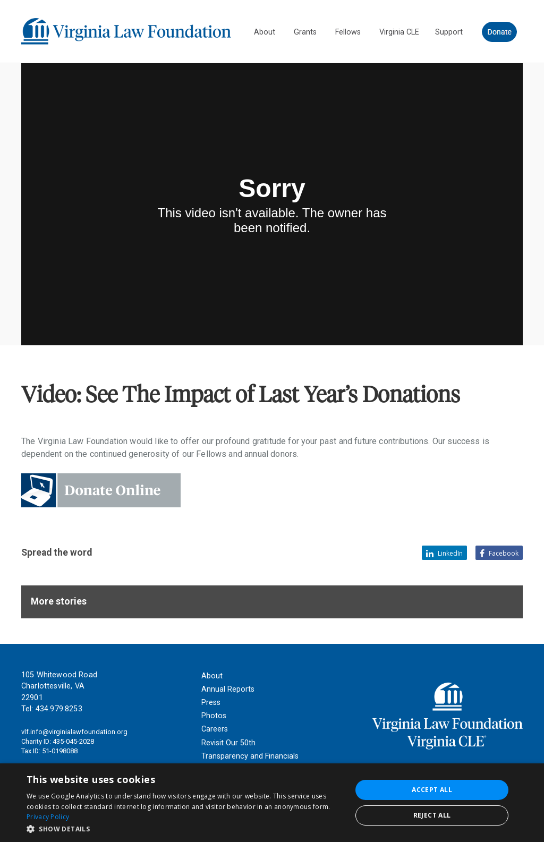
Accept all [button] (432, 789)
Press (210, 702)
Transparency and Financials (250, 756)
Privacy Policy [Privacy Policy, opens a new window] (48, 816)
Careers (214, 729)
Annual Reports (227, 689)
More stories (59, 601)
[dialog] (272, 802)
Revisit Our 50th (228, 742)
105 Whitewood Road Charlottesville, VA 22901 (59, 686)
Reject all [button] (432, 815)
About (212, 676)
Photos (213, 715)
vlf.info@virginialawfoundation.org (74, 732)
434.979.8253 (59, 708)
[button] (184, 828)
